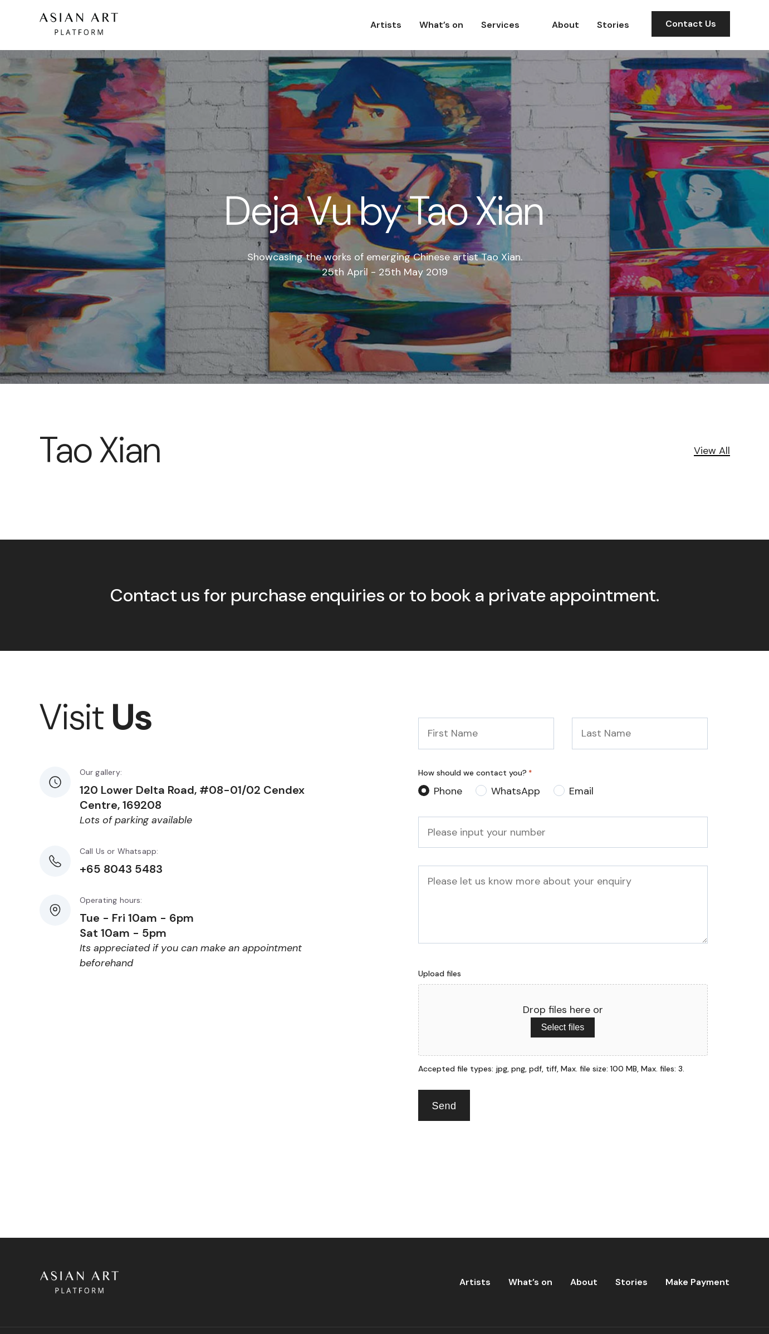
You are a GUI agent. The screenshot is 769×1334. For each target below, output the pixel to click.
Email (581, 791)
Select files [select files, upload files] (562, 1027)
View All (712, 450)
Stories (613, 25)
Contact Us (690, 23)
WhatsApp (515, 791)
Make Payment (697, 1282)
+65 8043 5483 (121, 869)
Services (500, 25)
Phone (448, 791)
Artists (385, 25)
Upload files (439, 974)
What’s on (441, 25)
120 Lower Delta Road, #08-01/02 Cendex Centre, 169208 (192, 797)
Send (444, 1105)
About (565, 25)
